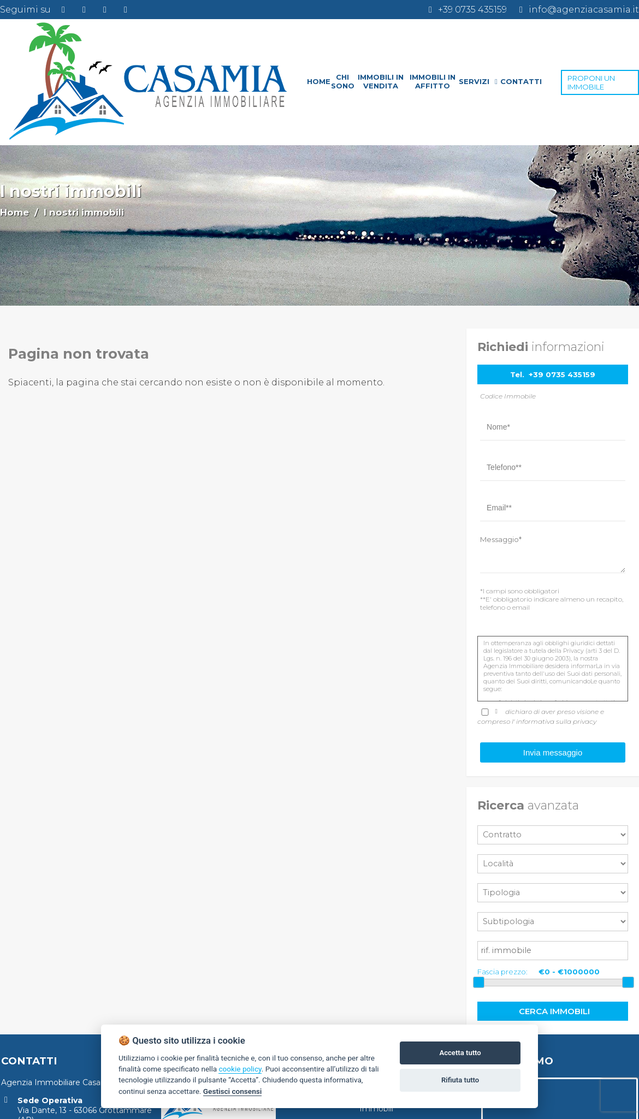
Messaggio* (501, 539)
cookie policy (239, 1068)
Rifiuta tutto (460, 1080)
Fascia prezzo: (502, 971)
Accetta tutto (460, 1053)
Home (14, 212)
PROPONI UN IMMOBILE (591, 82)
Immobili (376, 1109)
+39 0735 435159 (562, 374)
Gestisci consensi (232, 1091)
